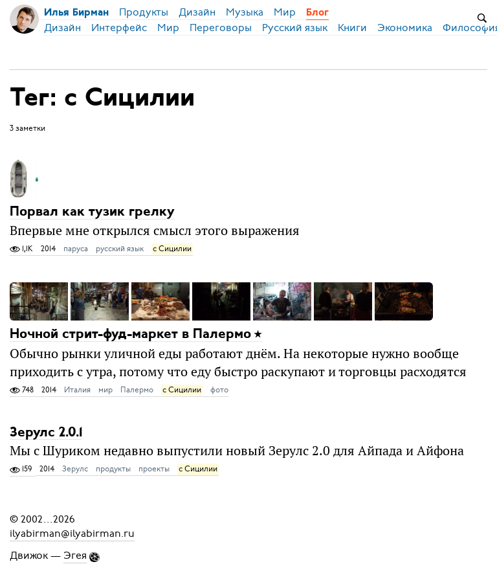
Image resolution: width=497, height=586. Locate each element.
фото (219, 390)
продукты (113, 469)
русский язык (120, 248)
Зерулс (75, 469)
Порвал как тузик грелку (92, 212)
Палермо (136, 390)
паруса (75, 248)
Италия (77, 390)
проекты (154, 469)
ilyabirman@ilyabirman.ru (72, 533)
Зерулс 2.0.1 (46, 432)
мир (105, 390)
